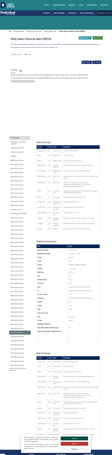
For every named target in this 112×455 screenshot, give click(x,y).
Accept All (74, 438)
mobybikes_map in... (17, 196)
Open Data (104, 5)
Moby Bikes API (50, 18)
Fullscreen (87, 48)
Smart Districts (59, 5)
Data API (98, 24)
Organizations (18, 18)
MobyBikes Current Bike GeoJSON (18, 129)
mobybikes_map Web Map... (19, 200)
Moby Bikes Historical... (18, 323)
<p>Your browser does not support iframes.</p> (56, 86)
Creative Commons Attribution (78, 251)
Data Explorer (17, 41)
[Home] (10, 18)
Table (27, 41)
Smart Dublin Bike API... (18, 138)
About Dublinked (86, 13)
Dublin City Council (34, 18)
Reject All (74, 443)
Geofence (13, 142)
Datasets (46, 13)
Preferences (74, 449)
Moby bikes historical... (17, 146)
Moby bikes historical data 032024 (72, 18)
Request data (92, 5)
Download (84, 24)
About (46, 5)
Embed (97, 48)
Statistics (72, 13)
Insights (72, 5)
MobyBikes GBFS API (17, 134)
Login (81, 5)
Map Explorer (59, 13)
